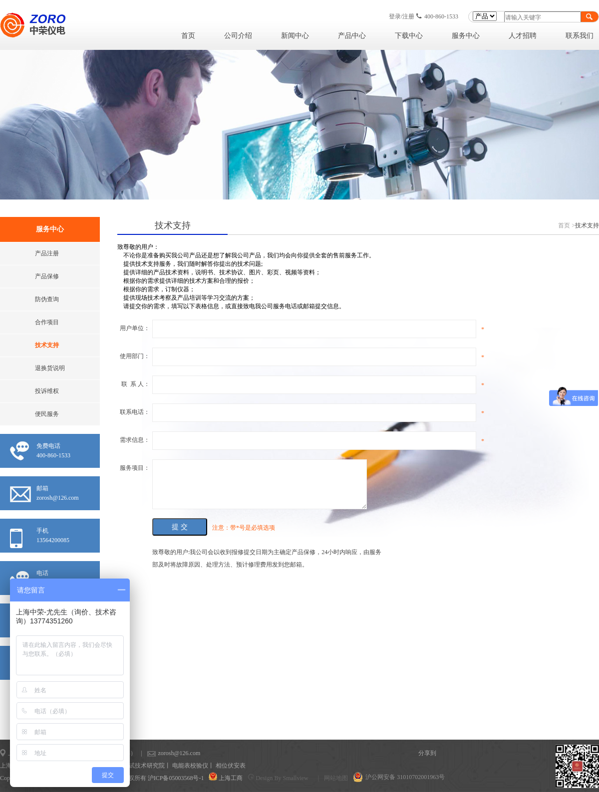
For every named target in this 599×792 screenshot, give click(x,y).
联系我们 (580, 35)
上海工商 (231, 778)
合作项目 (47, 322)
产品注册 (47, 253)
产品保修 (47, 276)
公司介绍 (238, 35)
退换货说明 (50, 368)
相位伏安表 (231, 765)
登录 (395, 16)
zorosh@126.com (163, 753)
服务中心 (466, 35)
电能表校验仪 (190, 765)
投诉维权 (47, 391)
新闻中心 (295, 35)
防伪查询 (47, 299)
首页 (188, 35)
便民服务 (47, 413)
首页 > (566, 225)
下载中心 (409, 35)
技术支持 (47, 345)
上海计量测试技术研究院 (132, 765)
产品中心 (352, 35)
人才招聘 (523, 35)
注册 (408, 16)
